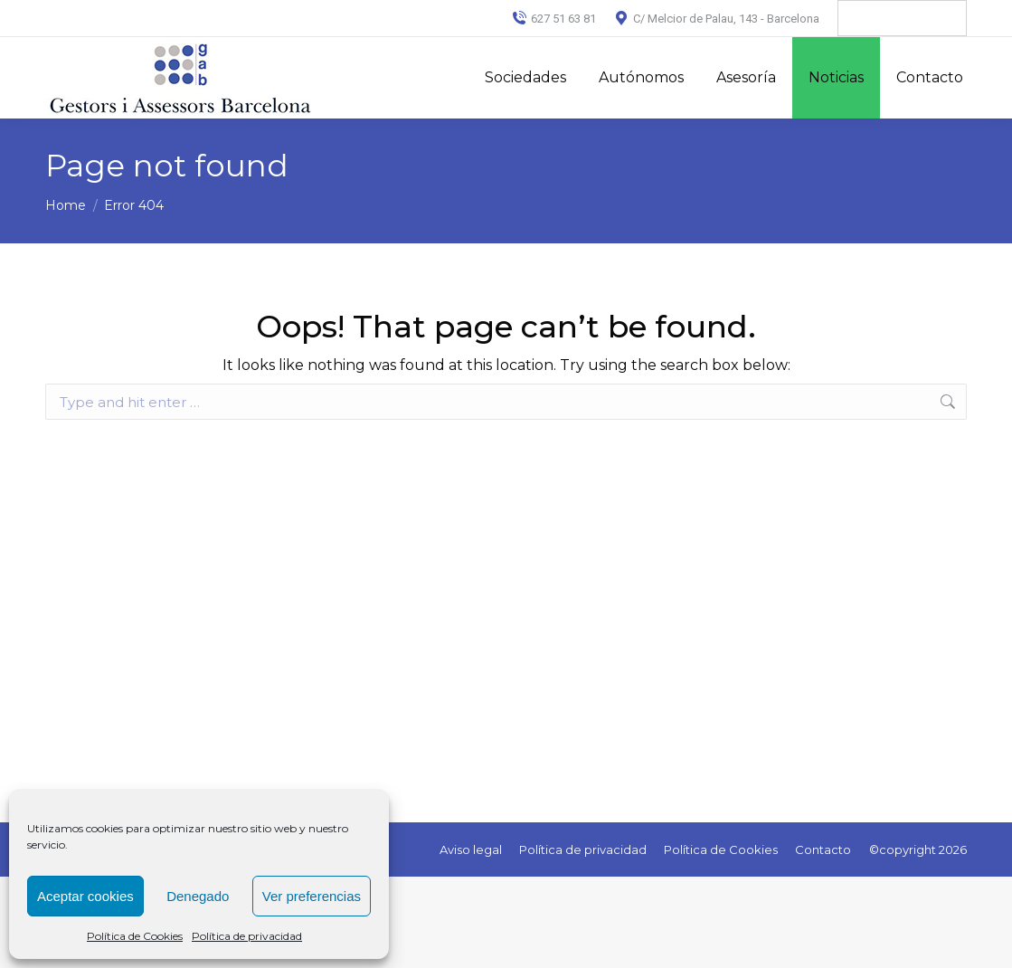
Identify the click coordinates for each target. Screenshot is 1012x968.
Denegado (197, 896)
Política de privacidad (247, 936)
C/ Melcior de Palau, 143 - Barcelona (716, 18)
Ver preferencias (311, 896)
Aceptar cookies (85, 896)
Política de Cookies (135, 936)
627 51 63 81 (554, 18)
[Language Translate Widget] (902, 18)
